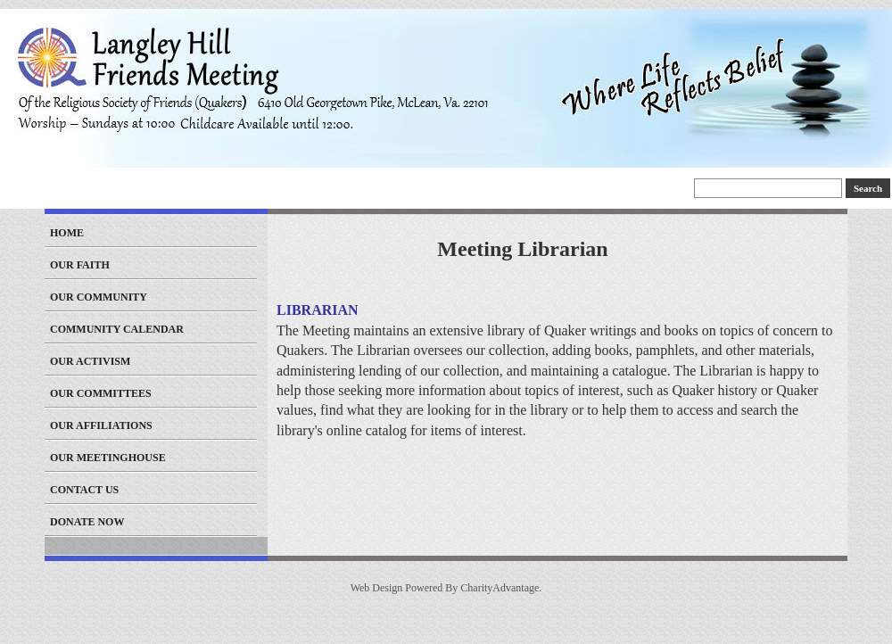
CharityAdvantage (499, 588)
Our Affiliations (101, 425)
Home (67, 233)
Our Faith (80, 265)
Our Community (98, 297)
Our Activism (90, 361)
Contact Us (84, 489)
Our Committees (101, 393)
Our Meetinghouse (108, 457)
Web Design (377, 588)
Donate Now (87, 522)
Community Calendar (117, 329)
